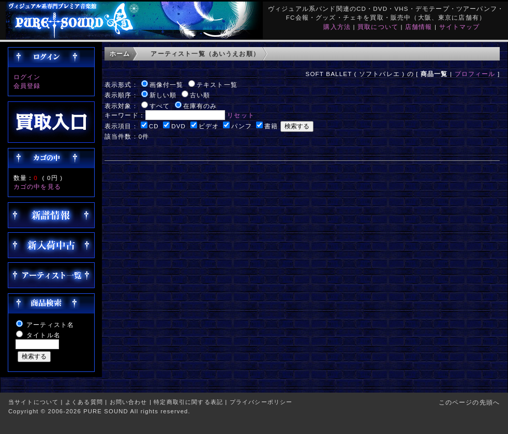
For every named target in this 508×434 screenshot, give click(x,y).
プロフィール (475, 73)
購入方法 (337, 26)
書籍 (271, 126)
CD (154, 126)
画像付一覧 (167, 84)
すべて (160, 105)
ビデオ (209, 126)
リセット (241, 115)
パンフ (241, 126)
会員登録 (27, 85)
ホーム (120, 53)
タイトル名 (43, 335)
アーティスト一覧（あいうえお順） (205, 53)
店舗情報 (418, 26)
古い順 (200, 95)
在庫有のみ (200, 105)
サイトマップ (459, 26)
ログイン (27, 76)
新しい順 (163, 95)
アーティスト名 (50, 324)
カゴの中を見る (37, 186)
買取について (377, 26)
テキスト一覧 (217, 84)
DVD (178, 126)
